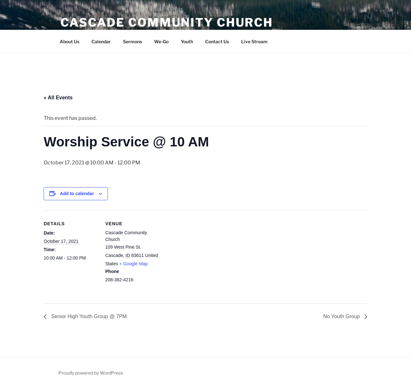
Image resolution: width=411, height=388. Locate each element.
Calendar (101, 41)
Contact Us (217, 41)
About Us (69, 41)
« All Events (58, 97)
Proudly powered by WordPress (90, 373)
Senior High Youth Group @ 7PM (88, 316)
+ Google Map (133, 263)
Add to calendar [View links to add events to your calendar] (77, 193)
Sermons (132, 41)
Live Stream (254, 41)
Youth (187, 41)
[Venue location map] (201, 255)
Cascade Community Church (166, 22)
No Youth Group (342, 316)
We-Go (161, 41)
